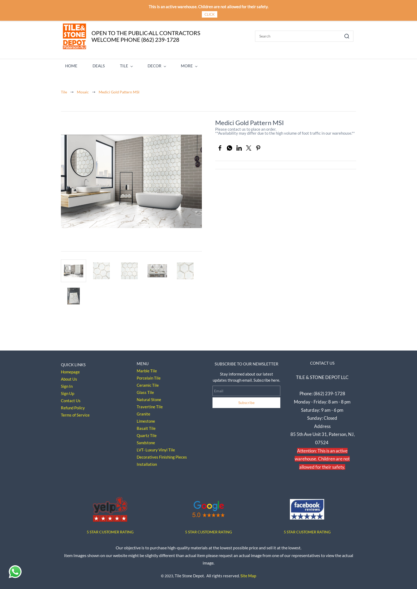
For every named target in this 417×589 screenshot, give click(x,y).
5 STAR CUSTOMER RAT (107, 530)
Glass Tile (145, 390)
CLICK (210, 14)
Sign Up (67, 391)
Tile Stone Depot (189, 573)
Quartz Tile (147, 433)
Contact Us (71, 399)
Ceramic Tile (148, 383)
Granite (143, 412)
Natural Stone (149, 398)
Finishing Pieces (173, 455)
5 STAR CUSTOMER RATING (208, 530)
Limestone (146, 419)
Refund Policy (73, 406)
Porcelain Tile (149, 376)
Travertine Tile (150, 405)
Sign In (67, 384)
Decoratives (147, 455)
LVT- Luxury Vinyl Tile (156, 448)
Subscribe (246, 401)
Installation (147, 462)
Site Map (248, 573)
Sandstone (146, 441)
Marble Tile (147, 369)
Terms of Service (75, 413)
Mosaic (83, 90)
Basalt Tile (146, 426)
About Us (69, 377)
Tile (64, 90)
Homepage (70, 370)
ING (130, 530)
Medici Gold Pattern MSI (119, 90)
